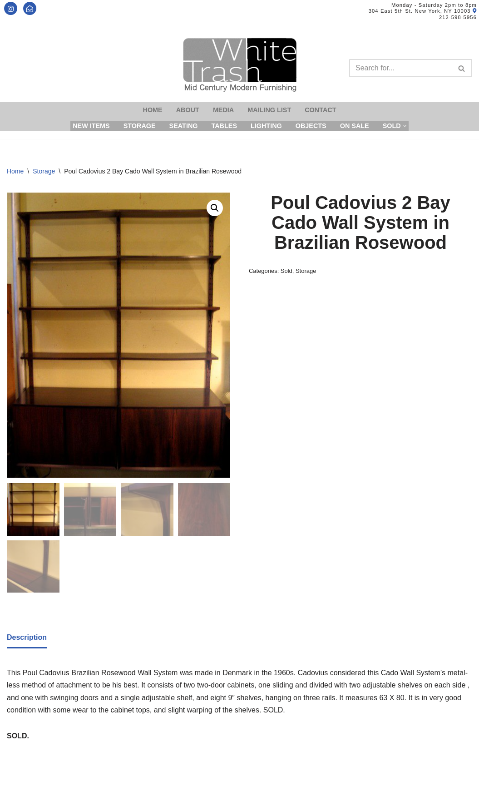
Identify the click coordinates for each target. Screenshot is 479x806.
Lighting (266, 125)
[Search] (400, 68)
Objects (311, 125)
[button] (215, 208)
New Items (91, 125)
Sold (286, 270)
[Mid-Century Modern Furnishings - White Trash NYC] (239, 65)
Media (223, 110)
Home (153, 110)
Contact (320, 110)
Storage (139, 125)
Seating (183, 125)
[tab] (27, 637)
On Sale (354, 125)
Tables (224, 125)
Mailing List (269, 110)
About (187, 110)
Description (27, 636)
